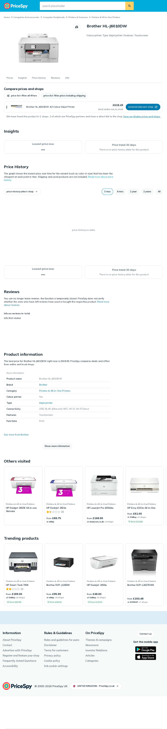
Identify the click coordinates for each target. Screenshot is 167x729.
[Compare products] (76, 27)
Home (7, 17)
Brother (43, 417)
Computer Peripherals (54, 17)
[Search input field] (82, 6)
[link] (23, 528)
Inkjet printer (46, 435)
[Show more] (6, 107)
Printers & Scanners (78, 17)
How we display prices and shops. (141, 116)
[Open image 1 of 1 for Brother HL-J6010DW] (38, 47)
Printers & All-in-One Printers (106, 17)
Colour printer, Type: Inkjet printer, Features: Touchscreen (117, 35)
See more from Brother (16, 467)
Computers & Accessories (26, 17)
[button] (13, 95)
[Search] (129, 6)
